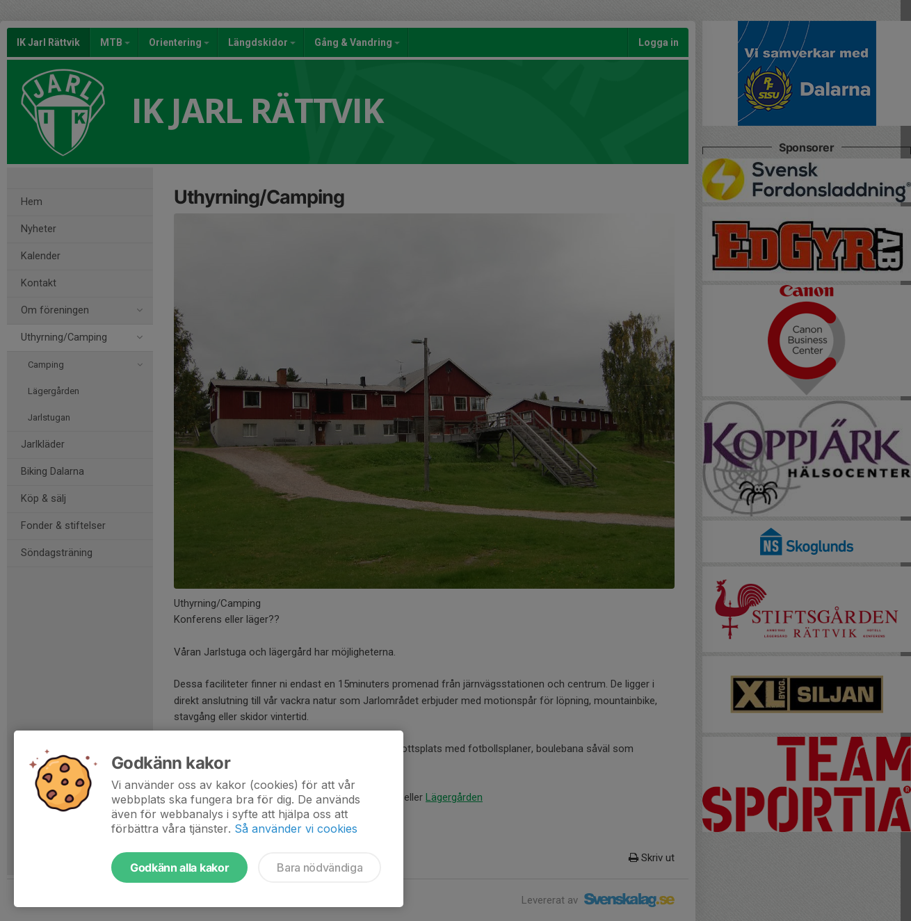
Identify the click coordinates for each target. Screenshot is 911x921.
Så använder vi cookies (295, 829)
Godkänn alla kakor (179, 867)
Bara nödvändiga (319, 867)
